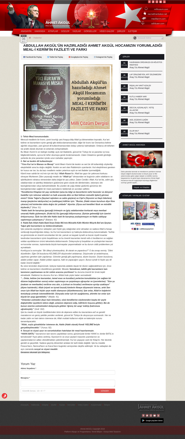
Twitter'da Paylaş (55, 57)
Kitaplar (53, 31)
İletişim (132, 31)
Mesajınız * (25, 378)
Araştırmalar (96, 405)
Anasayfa (26, 31)
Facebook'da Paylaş (33, 57)
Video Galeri (107, 31)
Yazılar (76, 31)
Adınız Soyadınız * (28, 368)
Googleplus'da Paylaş (78, 57)
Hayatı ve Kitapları (142, 187)
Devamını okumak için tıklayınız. (35, 352)
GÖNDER (105, 391)
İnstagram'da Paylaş (103, 57)
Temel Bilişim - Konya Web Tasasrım (106, 432)
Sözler (65, 31)
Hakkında (40, 31)
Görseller (90, 31)
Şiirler (121, 31)
